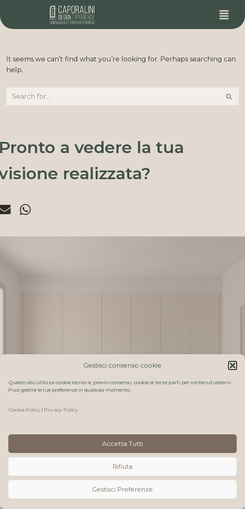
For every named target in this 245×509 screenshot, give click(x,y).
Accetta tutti (122, 444)
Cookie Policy (24, 410)
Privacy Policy (61, 410)
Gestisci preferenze (122, 489)
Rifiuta (122, 466)
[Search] (113, 96)
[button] (232, 365)
